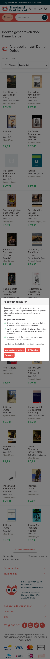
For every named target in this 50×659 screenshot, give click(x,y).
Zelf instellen (33, 350)
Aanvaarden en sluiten (14, 350)
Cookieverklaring (37, 344)
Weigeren (9, 355)
